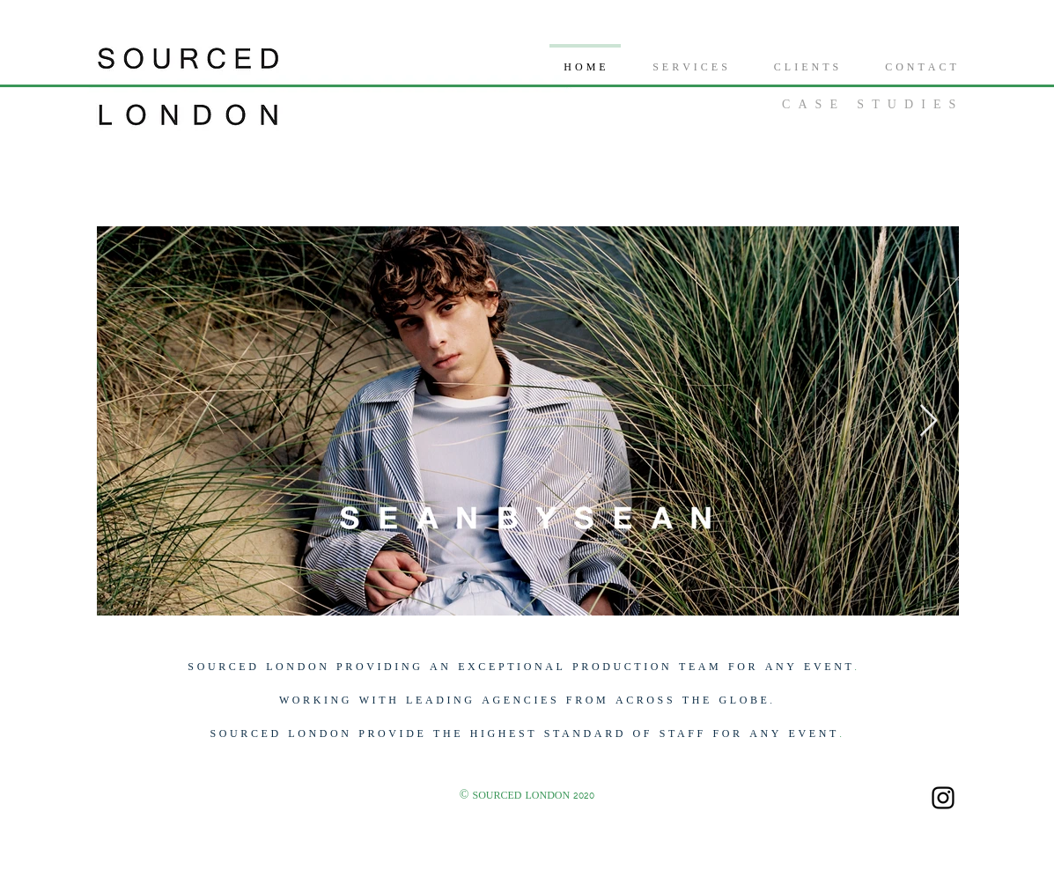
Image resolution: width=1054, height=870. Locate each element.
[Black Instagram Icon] (943, 798)
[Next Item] (928, 421)
